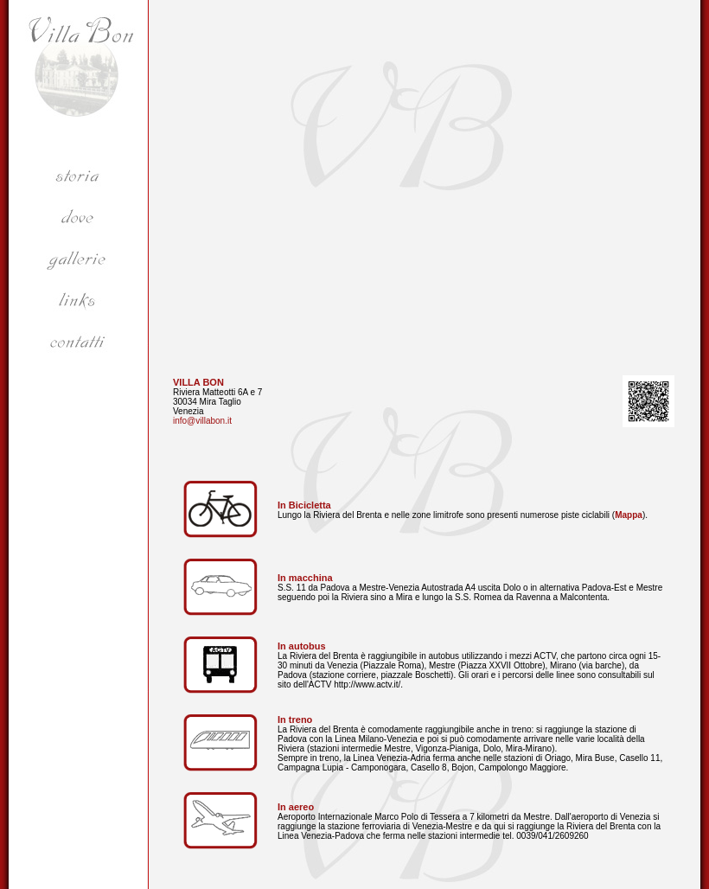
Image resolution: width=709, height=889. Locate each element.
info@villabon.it (202, 420)
